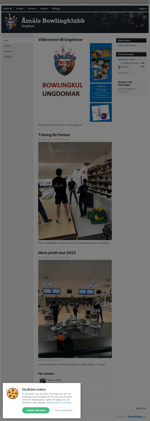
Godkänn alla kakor (36, 410)
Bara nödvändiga (63, 410)
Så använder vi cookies (59, 402)
